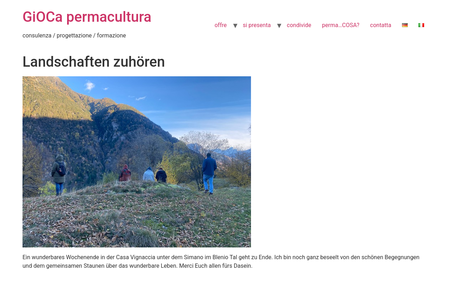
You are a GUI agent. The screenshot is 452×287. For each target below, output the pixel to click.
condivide (299, 25)
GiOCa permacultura (86, 17)
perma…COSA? (341, 25)
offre (221, 25)
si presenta (257, 25)
